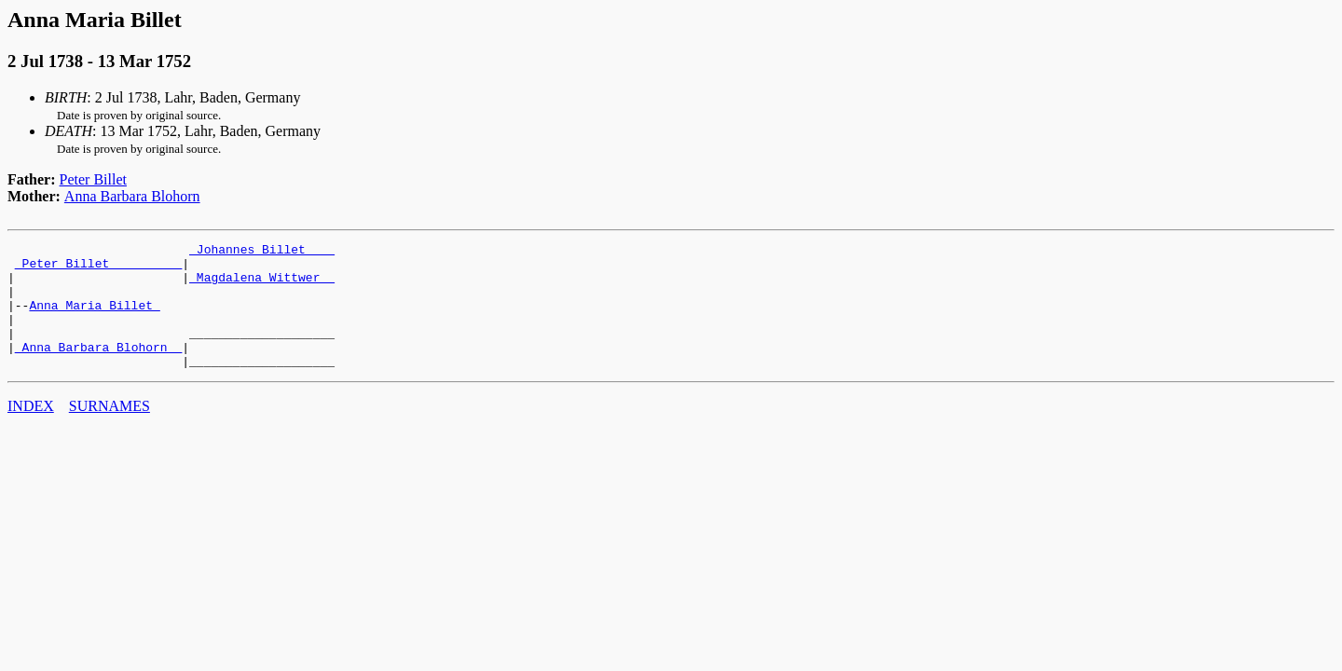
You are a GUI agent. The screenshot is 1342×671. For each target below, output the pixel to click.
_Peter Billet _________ (98, 268)
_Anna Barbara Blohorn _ (98, 369)
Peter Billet (93, 179)
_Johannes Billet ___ (262, 251)
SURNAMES (109, 431)
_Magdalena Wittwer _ (262, 285)
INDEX (30, 431)
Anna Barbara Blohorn (132, 196)
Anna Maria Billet (94, 318)
